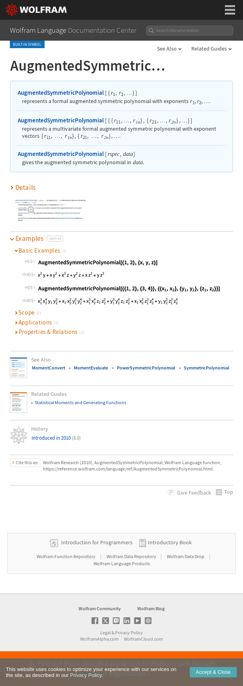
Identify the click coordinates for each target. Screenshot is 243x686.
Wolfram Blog (150, 608)
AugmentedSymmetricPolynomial (61, 92)
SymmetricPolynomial (206, 368)
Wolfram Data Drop (186, 556)
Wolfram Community (100, 608)
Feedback (194, 492)
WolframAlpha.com (99, 639)
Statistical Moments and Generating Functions (80, 402)
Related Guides (209, 48)
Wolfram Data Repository (132, 556)
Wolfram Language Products (121, 563)
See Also (167, 48)
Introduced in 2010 (56, 438)
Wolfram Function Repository (66, 556)
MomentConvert (48, 368)
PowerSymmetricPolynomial (146, 368)
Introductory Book (170, 542)
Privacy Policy (129, 632)
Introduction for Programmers (97, 542)
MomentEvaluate (91, 368)
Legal (105, 632)
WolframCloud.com (143, 639)
